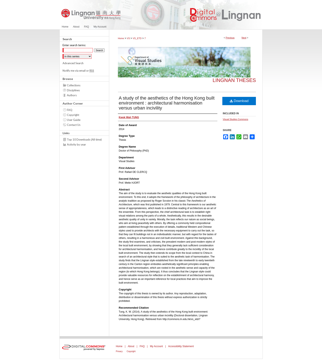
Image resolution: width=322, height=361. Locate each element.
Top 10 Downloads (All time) (84, 139)
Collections (73, 85)
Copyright (73, 115)
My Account (156, 346)
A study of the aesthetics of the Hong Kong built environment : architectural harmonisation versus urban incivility (166, 103)
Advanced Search (73, 63)
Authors (72, 95)
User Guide (73, 120)
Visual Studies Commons (235, 119)
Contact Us (73, 124)
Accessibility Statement (181, 346)
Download (239, 101)
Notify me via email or (78, 70)
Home (121, 38)
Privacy (119, 351)
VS (128, 38)
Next (244, 37)
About (131, 346)
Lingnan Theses (234, 80)
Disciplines (73, 90)
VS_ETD (137, 38)
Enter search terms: (74, 45)
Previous (230, 37)
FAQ (69, 110)
